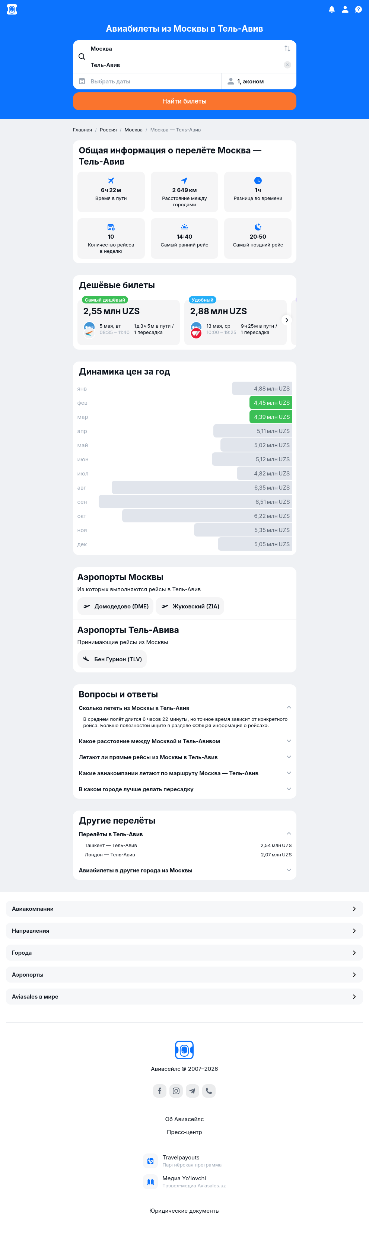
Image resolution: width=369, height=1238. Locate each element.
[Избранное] (331, 9)
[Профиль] (345, 9)
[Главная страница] (12, 9)
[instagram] (176, 1090)
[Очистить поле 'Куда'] (287, 65)
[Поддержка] (358, 9)
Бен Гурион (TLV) (112, 659)
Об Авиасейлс (184, 1119)
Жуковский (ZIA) (190, 606)
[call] (208, 1090)
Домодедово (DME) (115, 606)
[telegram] (192, 1090)
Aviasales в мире (184, 996)
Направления (184, 930)
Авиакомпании (184, 908)
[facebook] (159, 1090)
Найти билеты (184, 101)
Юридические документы (184, 1210)
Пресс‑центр (184, 1132)
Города (184, 952)
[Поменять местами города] (287, 48)
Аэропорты (184, 974)
